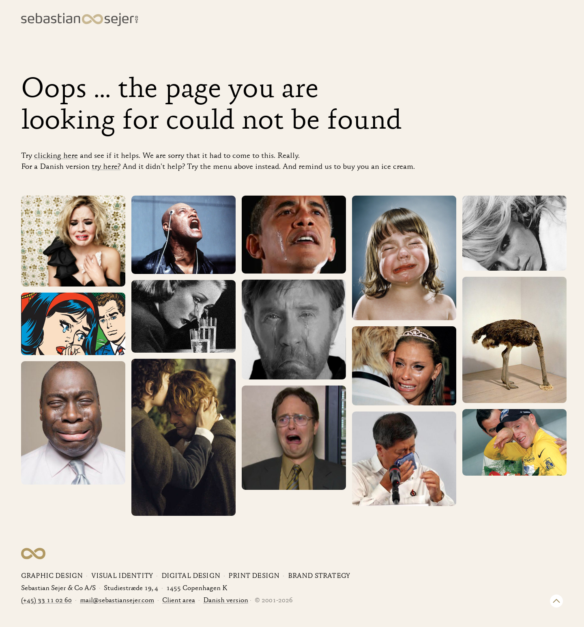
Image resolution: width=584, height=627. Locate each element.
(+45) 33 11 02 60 (46, 600)
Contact (549, 21)
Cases (384, 21)
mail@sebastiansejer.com (117, 600)
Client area (178, 600)
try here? (106, 167)
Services (424, 21)
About (508, 21)
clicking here (56, 156)
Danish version (225, 600)
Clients (467, 21)
